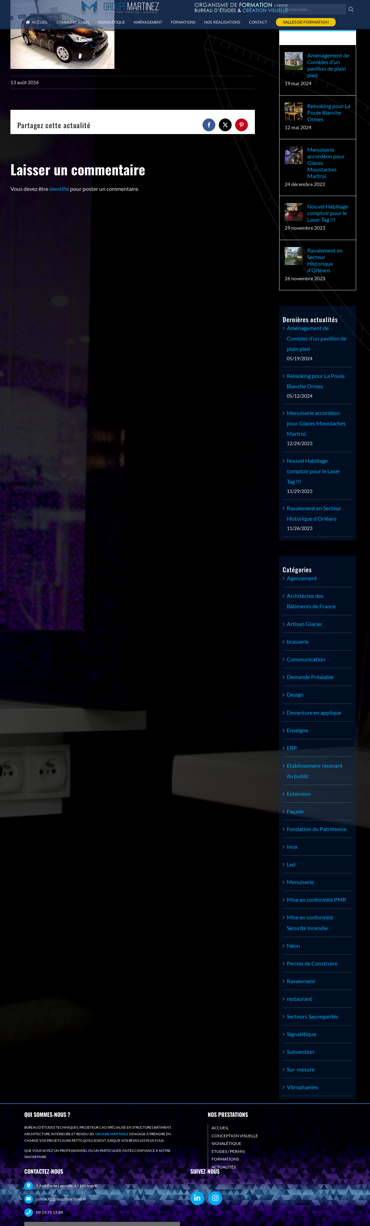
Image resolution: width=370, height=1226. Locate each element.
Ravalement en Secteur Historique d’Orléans (325, 260)
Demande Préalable (310, 676)
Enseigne (297, 730)
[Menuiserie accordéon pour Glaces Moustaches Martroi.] (294, 151)
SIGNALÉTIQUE (226, 1143)
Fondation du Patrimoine (316, 829)
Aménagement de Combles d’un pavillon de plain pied (328, 65)
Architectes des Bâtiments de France (311, 600)
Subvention (300, 1051)
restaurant (299, 998)
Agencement (302, 578)
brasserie (298, 641)
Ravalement (301, 981)
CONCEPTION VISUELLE (235, 1135)
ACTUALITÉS (224, 1167)
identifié (59, 188)
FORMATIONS (225, 1159)
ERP (292, 747)
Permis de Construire (312, 963)
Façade (295, 811)
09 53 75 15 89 (49, 1212)
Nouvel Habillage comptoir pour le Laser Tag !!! (327, 213)
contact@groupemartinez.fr (60, 1198)
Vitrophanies (302, 1087)
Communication (306, 659)
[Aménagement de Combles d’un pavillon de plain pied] (294, 57)
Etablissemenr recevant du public (315, 770)
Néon (293, 945)
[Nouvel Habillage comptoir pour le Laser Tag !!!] (294, 208)
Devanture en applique (314, 712)
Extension (299, 793)
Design (295, 694)
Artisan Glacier (304, 623)
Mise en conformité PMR (316, 899)
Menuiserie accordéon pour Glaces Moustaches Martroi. (326, 162)
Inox (292, 846)
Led (291, 864)
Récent (317, 38)
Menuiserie (300, 882)
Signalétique (301, 1034)
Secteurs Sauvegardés (312, 1016)
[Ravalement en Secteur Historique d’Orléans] (294, 252)
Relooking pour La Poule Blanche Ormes (328, 112)
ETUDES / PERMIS (228, 1151)
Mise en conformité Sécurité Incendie (310, 922)
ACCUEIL (220, 1127)
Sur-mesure (301, 1069)
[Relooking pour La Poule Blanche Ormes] (294, 107)
